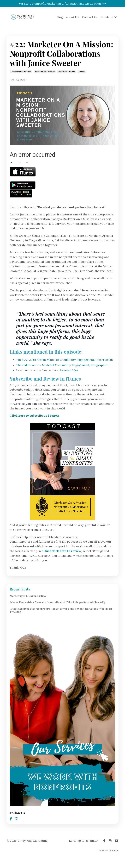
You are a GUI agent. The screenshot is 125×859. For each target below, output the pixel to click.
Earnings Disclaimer (83, 841)
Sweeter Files (69, 370)
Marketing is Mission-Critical (28, 596)
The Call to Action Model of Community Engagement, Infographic (62, 365)
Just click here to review (63, 551)
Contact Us (90, 17)
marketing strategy (66, 72)
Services (109, 17)
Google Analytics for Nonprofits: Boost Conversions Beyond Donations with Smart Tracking (61, 610)
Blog (59, 17)
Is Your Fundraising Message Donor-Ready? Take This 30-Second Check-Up (57, 602)
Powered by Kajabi (109, 850)
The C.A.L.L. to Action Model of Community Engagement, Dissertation (65, 360)
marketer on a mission (45, 72)
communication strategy (21, 72)
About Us (72, 17)
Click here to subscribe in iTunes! (35, 416)
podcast (81, 72)
